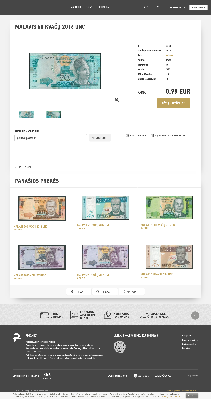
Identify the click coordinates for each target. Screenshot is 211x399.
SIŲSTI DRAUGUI (138, 135)
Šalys (89, 7)
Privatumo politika (189, 390)
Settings (21, 11)
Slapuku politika (173, 390)
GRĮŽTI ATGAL (25, 167)
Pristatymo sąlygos (190, 340)
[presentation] (39, 148)
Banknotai (75, 7)
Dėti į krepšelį (173, 103)
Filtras (79, 291)
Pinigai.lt (7, 7)
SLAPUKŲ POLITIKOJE (169, 396)
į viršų (195, 315)
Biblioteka (103, 7)
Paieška (105, 291)
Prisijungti (198, 7)
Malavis (169, 55)
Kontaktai (186, 348)
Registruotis (177, 7)
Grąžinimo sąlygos (189, 344)
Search (29, 12)
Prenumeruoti (100, 138)
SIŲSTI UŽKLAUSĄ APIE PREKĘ (170, 135)
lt (158, 7)
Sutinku (192, 395)
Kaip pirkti (186, 335)
